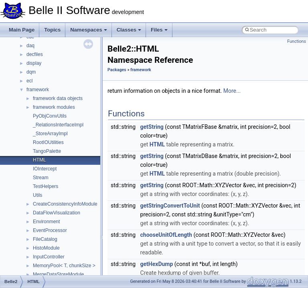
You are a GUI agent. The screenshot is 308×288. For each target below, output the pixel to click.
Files (159, 30)
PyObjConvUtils (50, 116)
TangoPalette (47, 151)
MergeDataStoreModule (58, 274)
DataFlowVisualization (56, 213)
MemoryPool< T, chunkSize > (64, 265)
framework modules (54, 107)
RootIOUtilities (48, 142)
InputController (49, 257)
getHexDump (156, 264)
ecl (29, 81)
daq (30, 45)
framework (37, 89)
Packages (116, 69)
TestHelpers (45, 186)
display (33, 63)
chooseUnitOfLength (166, 235)
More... (232, 91)
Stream (41, 177)
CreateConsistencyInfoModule (65, 204)
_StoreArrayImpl (50, 133)
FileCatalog (45, 239)
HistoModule (46, 248)
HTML (39, 160)
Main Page (21, 30)
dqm (31, 72)
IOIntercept (45, 169)
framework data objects (58, 98)
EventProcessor (50, 230)
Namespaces (88, 30)
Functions (296, 41)
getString (152, 127)
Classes (129, 30)
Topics (52, 30)
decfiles (34, 54)
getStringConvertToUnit (170, 205)
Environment (46, 221)
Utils (37, 195)
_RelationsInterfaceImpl (58, 125)
